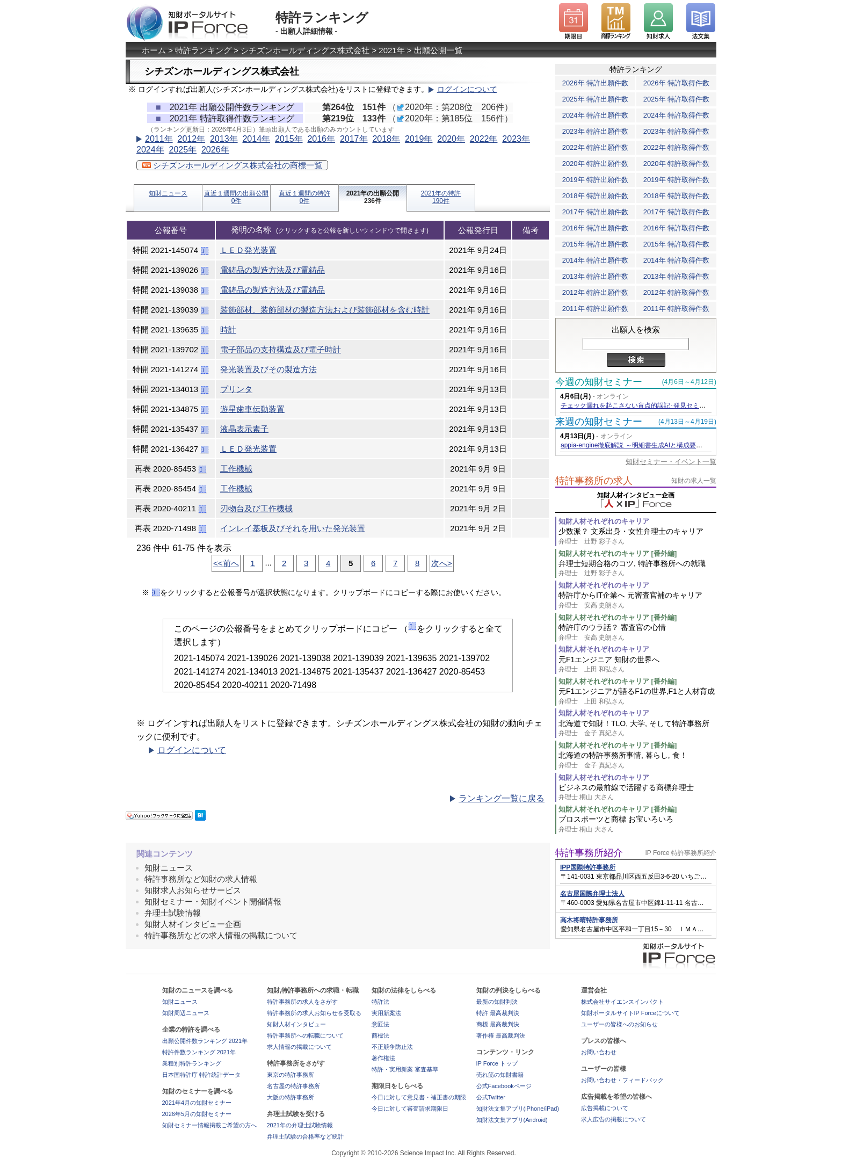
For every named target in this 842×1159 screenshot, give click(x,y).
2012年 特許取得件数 (676, 292)
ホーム (154, 50)
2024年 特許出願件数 (595, 115)
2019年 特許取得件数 (676, 180)
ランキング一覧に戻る (502, 798)
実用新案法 (386, 1013)
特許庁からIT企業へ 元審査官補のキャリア (637, 600)
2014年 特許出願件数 (595, 260)
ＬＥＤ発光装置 (248, 250)
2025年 (183, 149)
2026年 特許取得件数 (676, 83)
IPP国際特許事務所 (587, 867)
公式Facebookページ (504, 1086)
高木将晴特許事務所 (589, 920)
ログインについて (467, 89)
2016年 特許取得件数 (676, 228)
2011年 (159, 138)
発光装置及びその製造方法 (268, 369)
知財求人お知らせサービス (192, 890)
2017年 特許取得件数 (676, 212)
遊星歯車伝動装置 (252, 409)
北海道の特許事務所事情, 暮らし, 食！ (637, 760)
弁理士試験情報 (172, 912)
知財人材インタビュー (296, 1024)
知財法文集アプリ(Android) (512, 1120)
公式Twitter (490, 1097)
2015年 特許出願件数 (595, 244)
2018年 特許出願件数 (595, 196)
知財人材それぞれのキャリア (603, 521)
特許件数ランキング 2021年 (199, 1052)
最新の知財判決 (497, 1001)
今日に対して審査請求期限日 (410, 1108)
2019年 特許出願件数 (595, 180)
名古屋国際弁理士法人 (592, 893)
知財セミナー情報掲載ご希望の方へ (209, 1125)
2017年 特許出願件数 (595, 212)
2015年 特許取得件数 (676, 244)
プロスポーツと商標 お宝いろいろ (637, 824)
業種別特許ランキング (191, 1063)
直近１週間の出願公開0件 (236, 197)
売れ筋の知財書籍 (500, 1074)
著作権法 (383, 1058)
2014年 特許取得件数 (676, 260)
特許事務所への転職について (305, 1035)
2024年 (150, 149)
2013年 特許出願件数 (595, 276)
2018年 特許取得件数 (676, 196)
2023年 (516, 138)
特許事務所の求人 (594, 480)
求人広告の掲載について (613, 1119)
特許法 (380, 1001)
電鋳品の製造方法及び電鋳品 (272, 269)
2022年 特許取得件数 (676, 147)
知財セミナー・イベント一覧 (671, 462)
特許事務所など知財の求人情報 (200, 878)
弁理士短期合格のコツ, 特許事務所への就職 (637, 568)
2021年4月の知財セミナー (197, 1102)
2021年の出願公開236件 (373, 197)
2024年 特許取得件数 (676, 115)
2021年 (391, 50)
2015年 (289, 138)
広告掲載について (604, 1108)
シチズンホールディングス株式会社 (305, 50)
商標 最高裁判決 (497, 1024)
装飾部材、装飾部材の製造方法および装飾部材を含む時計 (325, 309)
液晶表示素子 (244, 428)
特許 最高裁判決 (497, 1013)
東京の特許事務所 (290, 1074)
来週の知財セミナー (598, 421)
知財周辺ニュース (185, 1013)
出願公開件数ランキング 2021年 (205, 1041)
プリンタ (236, 389)
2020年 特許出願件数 (595, 164)
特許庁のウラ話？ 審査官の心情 (637, 632)
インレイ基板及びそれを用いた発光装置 (292, 528)
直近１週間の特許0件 (304, 197)
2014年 (256, 138)
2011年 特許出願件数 (595, 309)
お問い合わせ (598, 1052)
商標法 (380, 1035)
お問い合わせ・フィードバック (622, 1080)
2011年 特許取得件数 (676, 309)
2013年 (224, 138)
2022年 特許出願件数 (595, 147)
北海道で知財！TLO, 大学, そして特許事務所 (637, 728)
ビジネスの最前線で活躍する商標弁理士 (637, 792)
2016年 (321, 138)
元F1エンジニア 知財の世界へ (637, 664)
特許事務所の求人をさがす (302, 1001)
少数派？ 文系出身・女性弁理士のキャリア (637, 536)
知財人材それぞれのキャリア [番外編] (617, 553)
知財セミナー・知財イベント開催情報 (212, 901)
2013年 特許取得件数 (676, 276)
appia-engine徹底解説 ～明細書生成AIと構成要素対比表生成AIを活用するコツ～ (676, 445)
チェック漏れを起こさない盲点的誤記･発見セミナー (636, 405)
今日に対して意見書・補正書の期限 (419, 1097)
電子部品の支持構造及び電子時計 (280, 349)
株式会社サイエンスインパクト (622, 1001)
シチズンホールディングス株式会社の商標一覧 (232, 165)
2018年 (386, 138)
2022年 (484, 138)
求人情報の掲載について (299, 1047)
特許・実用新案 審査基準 (405, 1069)
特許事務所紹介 (589, 852)
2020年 (451, 138)
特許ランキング (203, 50)
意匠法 (380, 1024)
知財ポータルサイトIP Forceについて (630, 1013)
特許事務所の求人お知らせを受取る (314, 1013)
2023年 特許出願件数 (595, 131)
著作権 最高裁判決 (500, 1035)
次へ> (441, 563)
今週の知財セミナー (598, 381)
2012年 (191, 138)
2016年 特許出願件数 (595, 228)
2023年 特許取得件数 (676, 131)
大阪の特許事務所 (290, 1097)
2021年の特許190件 (441, 197)
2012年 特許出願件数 (595, 292)
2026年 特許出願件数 (595, 83)
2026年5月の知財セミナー (197, 1114)
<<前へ (226, 563)
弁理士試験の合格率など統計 (305, 1136)
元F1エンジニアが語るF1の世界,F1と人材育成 (637, 696)
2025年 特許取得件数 (676, 99)
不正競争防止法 (392, 1047)
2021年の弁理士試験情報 (300, 1125)
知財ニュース (168, 193)
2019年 (419, 138)
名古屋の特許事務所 (293, 1086)
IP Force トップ (497, 1063)
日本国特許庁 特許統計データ (201, 1074)
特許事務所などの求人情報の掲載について (220, 935)
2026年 (215, 149)
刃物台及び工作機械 (256, 508)
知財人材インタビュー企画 (192, 924)
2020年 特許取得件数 (676, 164)
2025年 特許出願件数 (595, 99)
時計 (228, 329)
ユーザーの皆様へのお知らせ (619, 1024)
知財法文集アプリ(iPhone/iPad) (518, 1108)
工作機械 (236, 468)
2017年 (354, 138)
